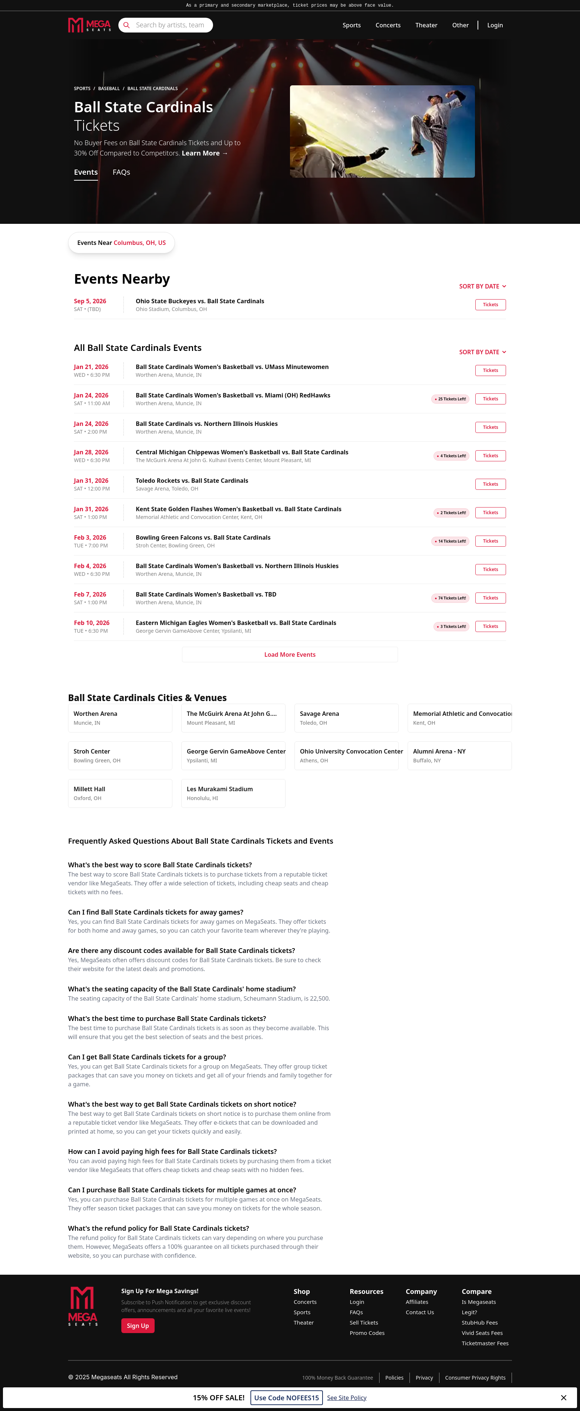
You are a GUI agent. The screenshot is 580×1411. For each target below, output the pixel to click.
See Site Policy (347, 1398)
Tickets (490, 304)
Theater (426, 25)
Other (460, 25)
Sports (352, 25)
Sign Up (138, 1326)
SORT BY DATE (482, 286)
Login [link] (495, 25)
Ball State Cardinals (153, 89)
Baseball (108, 89)
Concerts (388, 25)
